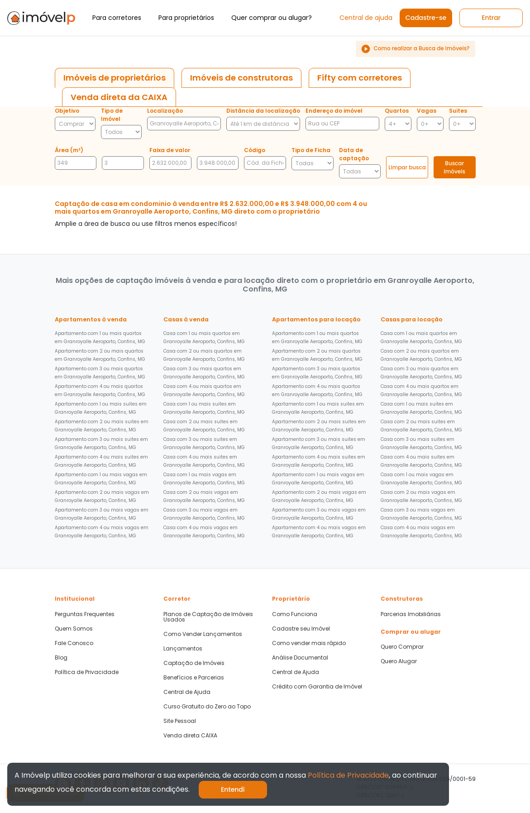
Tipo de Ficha (310, 150)
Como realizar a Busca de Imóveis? (415, 48)
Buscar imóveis (454, 167)
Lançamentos (182, 648)
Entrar (491, 17)
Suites (458, 111)
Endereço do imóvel (334, 111)
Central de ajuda (365, 17)
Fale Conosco (74, 643)
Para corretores (116, 17)
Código (254, 150)
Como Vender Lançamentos (202, 634)
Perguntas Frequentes (85, 614)
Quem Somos (74, 628)
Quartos (397, 111)
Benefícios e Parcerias (193, 677)
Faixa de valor (169, 150)
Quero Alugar (399, 661)
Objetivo (67, 111)
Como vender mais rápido (309, 643)
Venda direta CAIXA (190, 735)
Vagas (426, 111)
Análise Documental (300, 657)
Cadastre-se (426, 17)
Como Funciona (294, 614)
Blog (61, 657)
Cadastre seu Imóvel (301, 628)
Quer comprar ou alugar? (271, 17)
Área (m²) (69, 150)
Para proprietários (186, 17)
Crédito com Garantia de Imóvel (317, 686)
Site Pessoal (179, 721)
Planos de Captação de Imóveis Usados (208, 617)
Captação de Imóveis (193, 663)
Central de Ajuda (186, 692)
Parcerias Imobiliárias (411, 614)
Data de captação (354, 154)
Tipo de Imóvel (112, 115)
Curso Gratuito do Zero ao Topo (207, 706)
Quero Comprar (402, 647)
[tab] (114, 78)
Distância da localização (263, 111)
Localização (165, 111)
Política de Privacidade (87, 672)
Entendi (233, 789)
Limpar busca (407, 167)
